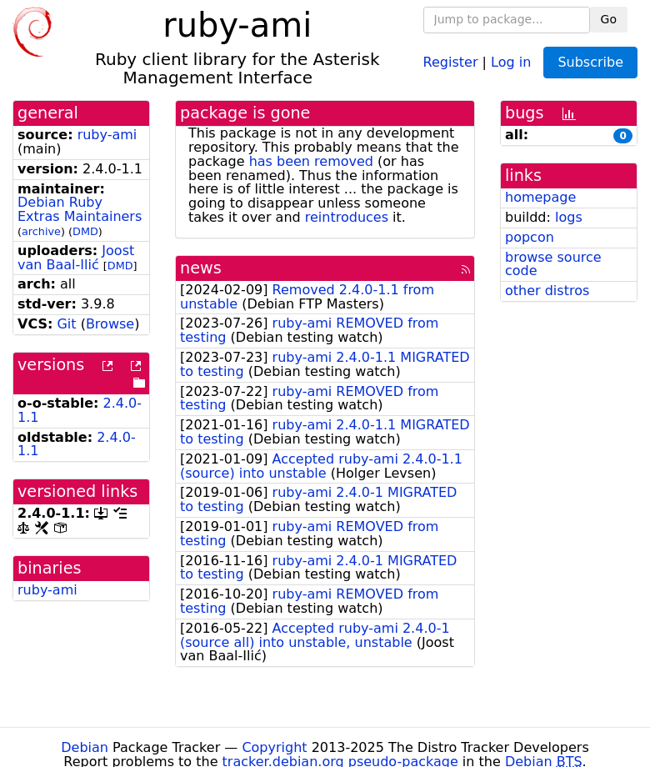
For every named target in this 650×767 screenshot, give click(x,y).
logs (568, 217)
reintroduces (346, 217)
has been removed (311, 161)
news (201, 268)
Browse (110, 324)
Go (609, 19)
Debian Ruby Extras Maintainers (80, 209)
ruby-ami (108, 135)
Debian (84, 747)
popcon (529, 237)
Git (66, 324)
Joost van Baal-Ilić (76, 258)
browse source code (553, 264)
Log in (511, 61)
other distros (547, 290)
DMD (85, 231)
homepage (540, 197)
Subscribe (590, 62)
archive (41, 231)
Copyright (274, 747)
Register (450, 61)
